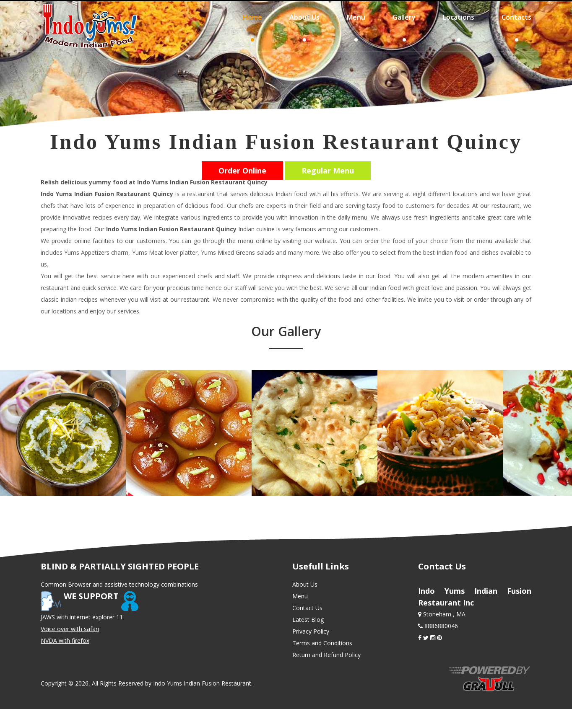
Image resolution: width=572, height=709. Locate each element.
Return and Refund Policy (326, 655)
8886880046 (440, 626)
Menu (300, 596)
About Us (304, 584)
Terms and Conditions (322, 643)
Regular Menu (328, 171)
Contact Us (307, 608)
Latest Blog (308, 620)
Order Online (242, 171)
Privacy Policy (310, 631)
